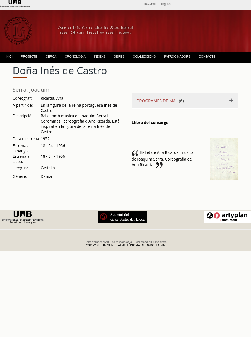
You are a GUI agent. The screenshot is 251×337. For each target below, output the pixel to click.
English (166, 3)
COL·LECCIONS (144, 56)
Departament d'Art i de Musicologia (108, 241)
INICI (9, 56)
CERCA (51, 56)
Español (150, 3)
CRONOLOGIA (75, 56)
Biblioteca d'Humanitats (151, 241)
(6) (160, 100)
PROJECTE (29, 56)
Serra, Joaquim (32, 89)
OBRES (119, 56)
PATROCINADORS (177, 56)
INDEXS (99, 56)
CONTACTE (207, 56)
